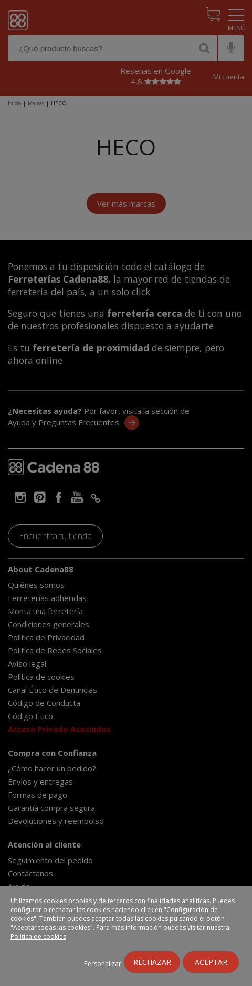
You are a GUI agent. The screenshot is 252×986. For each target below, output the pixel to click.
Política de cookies (38, 936)
